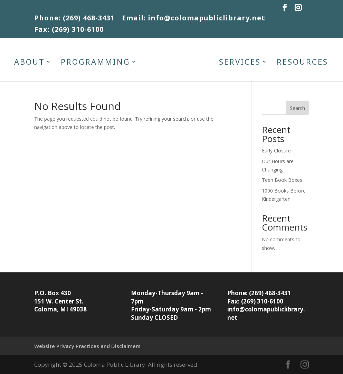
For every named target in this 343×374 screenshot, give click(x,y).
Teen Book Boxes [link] (282, 180)
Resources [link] (302, 63)
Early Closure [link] (276, 150)
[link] (177, 63)
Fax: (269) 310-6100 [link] (69, 30)
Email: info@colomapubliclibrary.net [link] (193, 18)
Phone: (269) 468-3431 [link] (74, 18)
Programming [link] (95, 63)
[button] (284, 9)
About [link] (29, 63)
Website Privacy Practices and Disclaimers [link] (87, 346)
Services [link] (240, 63)
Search (297, 108)
